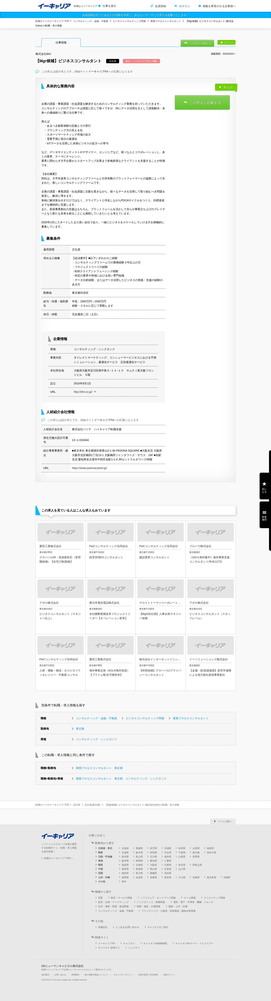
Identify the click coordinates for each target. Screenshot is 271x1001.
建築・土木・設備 (178, 906)
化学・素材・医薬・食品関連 (113, 906)
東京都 (80, 728)
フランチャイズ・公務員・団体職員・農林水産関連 (168, 911)
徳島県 (125, 873)
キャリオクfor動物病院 (155, 943)
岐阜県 (125, 860)
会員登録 (160, 6)
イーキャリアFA (106, 943)
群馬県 (153, 852)
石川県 (153, 856)
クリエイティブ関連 (214, 897)
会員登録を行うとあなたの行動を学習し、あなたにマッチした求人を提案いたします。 (135, 14)
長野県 (196, 856)
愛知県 (153, 860)
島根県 (139, 869)
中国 (100, 869)
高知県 (167, 873)
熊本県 (167, 877)
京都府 (139, 865)
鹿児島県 (211, 877)
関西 (100, 865)
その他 (101, 881)
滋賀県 (125, 865)
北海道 (125, 848)
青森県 (139, 848)
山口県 (181, 869)
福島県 (210, 848)
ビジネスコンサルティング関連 (129, 21)
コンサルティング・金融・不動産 (90, 21)
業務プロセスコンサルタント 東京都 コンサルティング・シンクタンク (121, 778)
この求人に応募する (200, 43)
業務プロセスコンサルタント (166, 21)
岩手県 (153, 848)
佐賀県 (139, 877)
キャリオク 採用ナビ (109, 947)
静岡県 (139, 860)
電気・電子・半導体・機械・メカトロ (193, 902)
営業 (100, 897)
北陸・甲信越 (105, 856)
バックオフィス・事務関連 (151, 902)
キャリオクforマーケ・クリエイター (194, 943)
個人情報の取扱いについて (96, 975)
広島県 (167, 869)
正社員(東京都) (92, 804)
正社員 (76, 804)
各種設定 (103, 927)
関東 (100, 852)
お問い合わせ (60, 975)
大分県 (181, 877)
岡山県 (153, 869)
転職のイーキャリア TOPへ (58, 858)
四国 (100, 873)
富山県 (139, 856)
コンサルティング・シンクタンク (96, 739)
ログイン (184, 6)
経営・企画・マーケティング (113, 902)
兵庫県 (167, 865)
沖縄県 (226, 877)
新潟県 (125, 856)
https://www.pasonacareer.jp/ (89, 468)
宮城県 (167, 848)
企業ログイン (169, 975)
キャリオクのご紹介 (158, 927)
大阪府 (153, 865)
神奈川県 (211, 852)
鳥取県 (125, 869)
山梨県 (181, 856)
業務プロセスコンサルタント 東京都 (99, 768)
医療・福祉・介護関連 (148, 906)
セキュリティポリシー (123, 975)
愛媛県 (153, 873)
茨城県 (125, 852)
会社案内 (45, 975)
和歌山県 (197, 865)
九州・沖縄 (104, 877)
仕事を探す (109, 5)
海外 (124, 881)
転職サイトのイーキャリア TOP (52, 21)
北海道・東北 (105, 848)
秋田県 (181, 848)
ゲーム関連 (190, 897)
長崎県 (153, 877)
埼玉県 (167, 852)
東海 (100, 860)
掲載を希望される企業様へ (219, 6)
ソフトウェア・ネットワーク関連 (158, 897)
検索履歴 (264, 518)
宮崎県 (196, 877)
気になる (228, 42)
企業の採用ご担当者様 (148, 975)
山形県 (196, 848)
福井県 (167, 856)
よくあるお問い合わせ (127, 927)
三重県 (167, 860)
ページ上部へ (225, 821)
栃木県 (139, 852)
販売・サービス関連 (121, 897)
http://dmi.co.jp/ (83, 391)
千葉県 (181, 852)
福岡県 (125, 877)
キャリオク (129, 943)
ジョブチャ (134, 947)
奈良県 (181, 865)
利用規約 (75, 975)
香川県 (139, 873)
